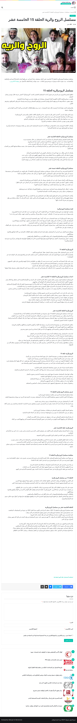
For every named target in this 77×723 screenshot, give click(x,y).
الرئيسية (73, 12)
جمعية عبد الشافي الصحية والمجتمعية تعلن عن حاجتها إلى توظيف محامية (43, 706)
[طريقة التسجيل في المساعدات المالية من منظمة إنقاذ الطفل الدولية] (68, 670)
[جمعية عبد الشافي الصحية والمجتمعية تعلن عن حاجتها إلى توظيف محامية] (68, 708)
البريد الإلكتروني (69, 629)
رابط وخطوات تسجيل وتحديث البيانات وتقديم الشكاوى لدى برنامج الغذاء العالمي (42, 675)
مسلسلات (67, 12)
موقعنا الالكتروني (14, 81)
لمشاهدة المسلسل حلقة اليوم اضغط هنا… (63, 577)
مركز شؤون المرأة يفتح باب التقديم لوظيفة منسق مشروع (47, 690)
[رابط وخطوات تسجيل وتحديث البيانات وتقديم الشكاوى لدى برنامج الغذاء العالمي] (68, 677)
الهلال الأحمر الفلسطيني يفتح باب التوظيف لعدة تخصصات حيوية (46, 652)
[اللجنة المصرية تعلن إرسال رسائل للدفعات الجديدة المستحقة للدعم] (68, 700)
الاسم (71, 622)
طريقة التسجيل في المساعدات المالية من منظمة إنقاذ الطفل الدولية (45, 667)
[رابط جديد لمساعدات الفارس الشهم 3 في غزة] (68, 685)
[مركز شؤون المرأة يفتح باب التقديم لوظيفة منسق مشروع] (68, 693)
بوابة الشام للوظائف (56, 719)
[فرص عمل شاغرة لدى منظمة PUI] (68, 662)
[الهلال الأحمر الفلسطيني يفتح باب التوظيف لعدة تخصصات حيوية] (68, 654)
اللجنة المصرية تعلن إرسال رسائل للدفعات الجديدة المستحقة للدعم (45, 698)
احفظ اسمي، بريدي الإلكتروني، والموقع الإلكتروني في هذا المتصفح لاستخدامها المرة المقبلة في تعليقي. (47, 635)
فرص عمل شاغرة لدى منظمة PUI (53, 659)
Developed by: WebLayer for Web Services (11, 719)
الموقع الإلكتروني (33, 629)
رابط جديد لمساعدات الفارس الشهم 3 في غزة (50, 683)
